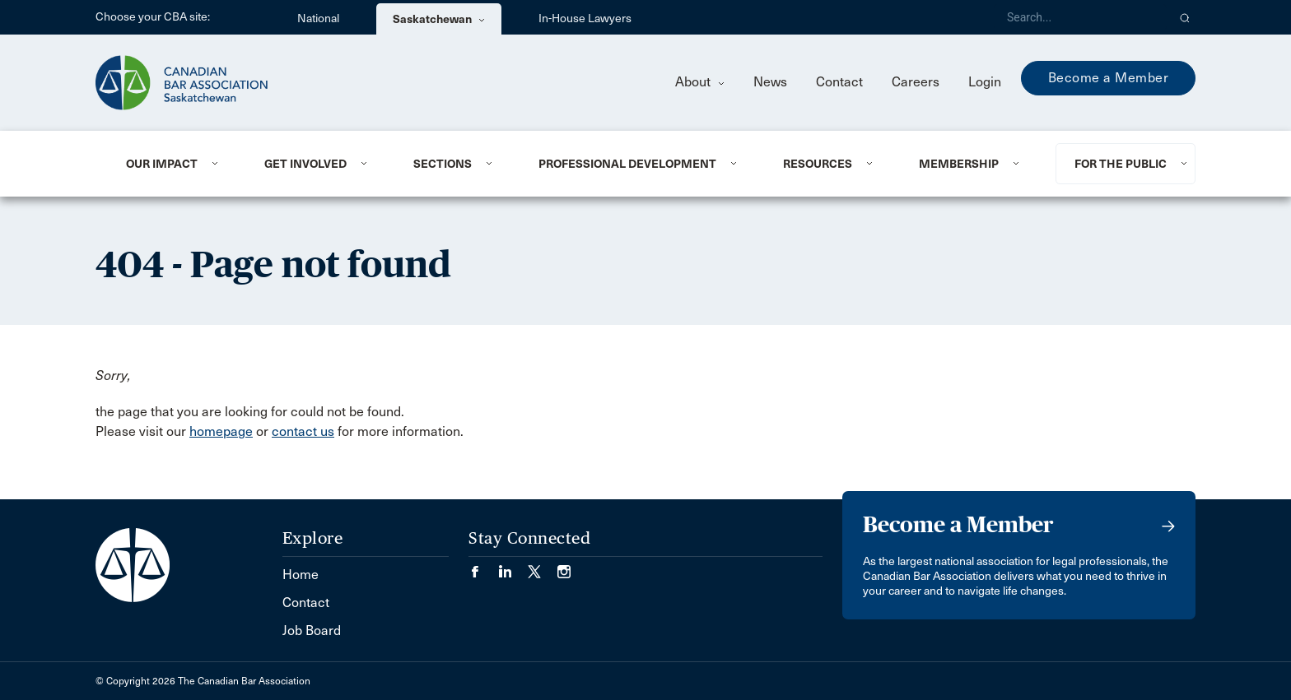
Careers (915, 82)
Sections (442, 163)
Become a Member (1108, 78)
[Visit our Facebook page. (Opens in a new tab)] (483, 566)
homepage (221, 431)
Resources (817, 163)
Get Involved (305, 163)
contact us (303, 431)
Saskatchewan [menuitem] (439, 19)
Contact (839, 82)
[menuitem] (175, 164)
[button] (1185, 17)
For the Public (1120, 163)
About (700, 82)
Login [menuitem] (984, 82)
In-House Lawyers (585, 18)
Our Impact (162, 163)
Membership (959, 163)
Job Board (311, 630)
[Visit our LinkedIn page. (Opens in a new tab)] (513, 566)
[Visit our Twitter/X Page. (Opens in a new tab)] (542, 566)
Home (300, 574)
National (318, 18)
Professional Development (627, 163)
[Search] (1080, 17)
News (770, 82)
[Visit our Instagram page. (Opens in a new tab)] (564, 566)
